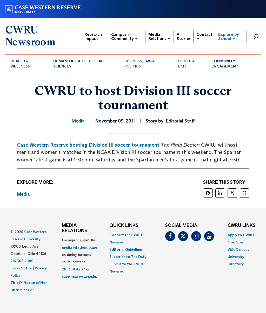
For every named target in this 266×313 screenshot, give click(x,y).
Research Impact (93, 36)
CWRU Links (241, 225)
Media (23, 194)
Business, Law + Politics (139, 64)
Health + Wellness (20, 64)
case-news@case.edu (79, 276)
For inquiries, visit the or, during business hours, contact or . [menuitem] (79, 258)
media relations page (79, 247)
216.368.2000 (22, 260)
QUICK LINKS (123, 225)
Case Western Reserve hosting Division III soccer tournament (88, 145)
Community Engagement (224, 64)
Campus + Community (124, 36)
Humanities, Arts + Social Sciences (79, 64)
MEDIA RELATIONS (74, 228)
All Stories (184, 36)
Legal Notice (21, 268)
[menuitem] (26, 64)
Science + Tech (185, 64)
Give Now (235, 242)
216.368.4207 (73, 269)
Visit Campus (238, 249)
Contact (204, 35)
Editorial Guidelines (125, 249)
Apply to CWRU (241, 235)
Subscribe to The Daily (128, 256)
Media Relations (159, 36)
